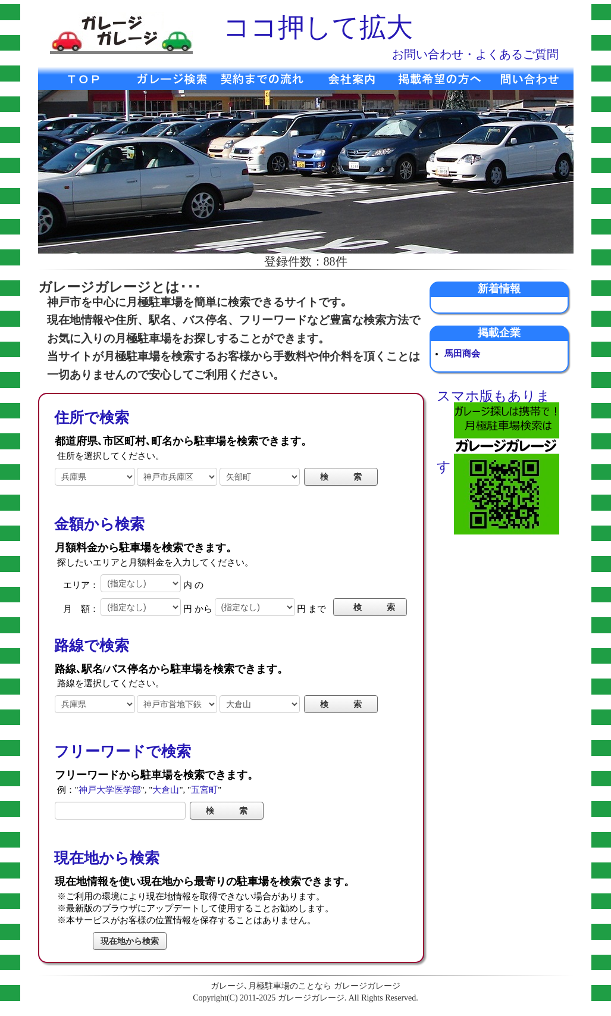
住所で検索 (91, 417)
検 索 (374, 607)
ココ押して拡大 (318, 27)
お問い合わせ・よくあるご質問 (475, 54)
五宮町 (204, 790)
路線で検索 (91, 645)
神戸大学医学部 (110, 790)
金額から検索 (99, 524)
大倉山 (165, 790)
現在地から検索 (106, 858)
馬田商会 (462, 353)
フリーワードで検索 (122, 751)
